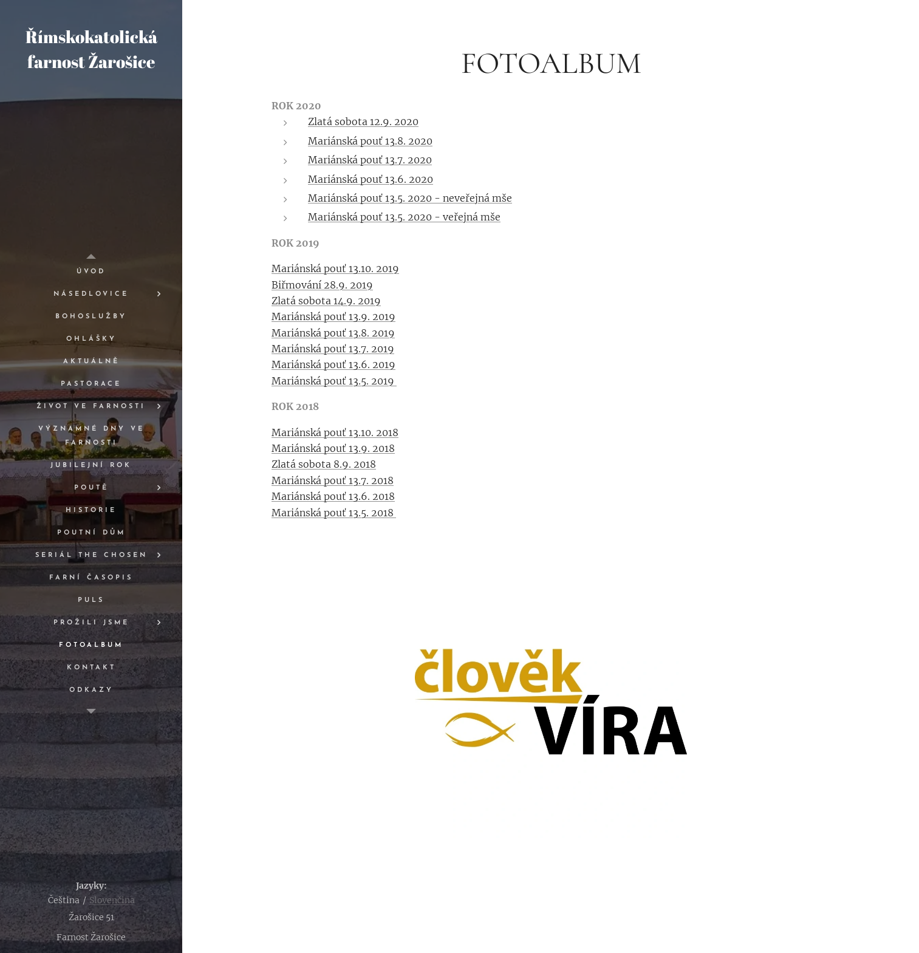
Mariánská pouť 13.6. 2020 (370, 179)
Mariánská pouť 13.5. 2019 (334, 381)
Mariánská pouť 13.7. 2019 (333, 349)
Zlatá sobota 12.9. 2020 (363, 121)
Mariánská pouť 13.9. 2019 (333, 316)
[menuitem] (91, 272)
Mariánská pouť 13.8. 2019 (333, 333)
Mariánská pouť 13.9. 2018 (333, 448)
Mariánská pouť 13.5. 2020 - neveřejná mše (410, 198)
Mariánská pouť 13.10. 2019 (335, 268)
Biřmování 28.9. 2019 (322, 285)
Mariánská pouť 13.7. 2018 (333, 480)
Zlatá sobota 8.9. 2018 (324, 464)
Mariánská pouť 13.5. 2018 (334, 513)
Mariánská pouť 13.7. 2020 (370, 160)
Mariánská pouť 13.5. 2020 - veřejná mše (404, 217)
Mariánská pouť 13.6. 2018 (333, 496)
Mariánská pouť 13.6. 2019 (333, 364)
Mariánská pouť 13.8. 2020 (370, 141)
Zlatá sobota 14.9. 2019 (326, 301)
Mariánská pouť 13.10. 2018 (335, 432)
